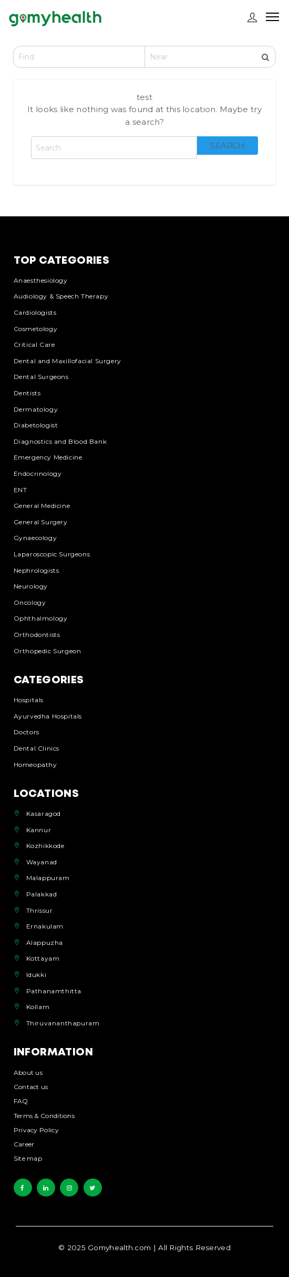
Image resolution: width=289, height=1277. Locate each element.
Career (24, 1144)
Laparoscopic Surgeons (52, 554)
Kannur (38, 830)
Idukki (36, 975)
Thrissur (39, 910)
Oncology (30, 602)
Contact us (31, 1087)
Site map (28, 1158)
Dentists (27, 393)
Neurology (31, 586)
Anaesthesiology (41, 280)
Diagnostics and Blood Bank (60, 441)
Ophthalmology (41, 618)
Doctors (26, 732)
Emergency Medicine (48, 457)
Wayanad (41, 862)
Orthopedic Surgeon (47, 651)
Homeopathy (35, 765)
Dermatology (36, 409)
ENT (20, 490)
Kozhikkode (45, 846)
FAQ (21, 1101)
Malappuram (48, 878)
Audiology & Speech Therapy (61, 296)
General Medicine (42, 506)
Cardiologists (35, 312)
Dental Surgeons (41, 377)
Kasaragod (43, 813)
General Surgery (41, 522)
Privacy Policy (36, 1130)
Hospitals (29, 700)
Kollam (38, 1007)
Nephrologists (36, 570)
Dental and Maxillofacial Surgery (67, 361)
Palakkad (41, 894)
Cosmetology (36, 329)
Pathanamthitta (53, 991)
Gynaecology (35, 538)
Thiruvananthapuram (63, 1023)
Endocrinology (38, 473)
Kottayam (43, 958)
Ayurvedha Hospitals (48, 716)
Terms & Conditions (44, 1116)
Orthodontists (37, 634)
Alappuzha (44, 942)
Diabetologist (36, 425)
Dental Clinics (36, 748)
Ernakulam (45, 926)
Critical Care (34, 344)
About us (28, 1073)
